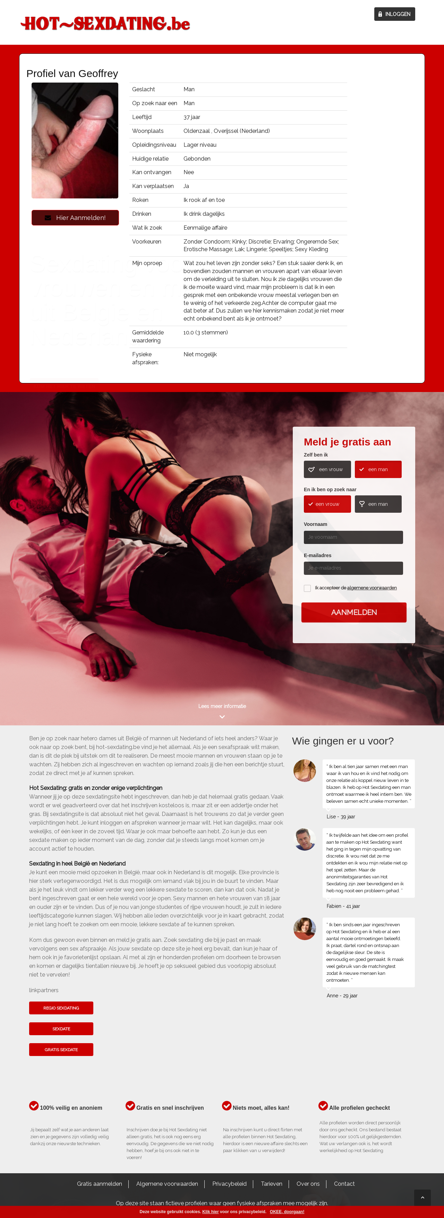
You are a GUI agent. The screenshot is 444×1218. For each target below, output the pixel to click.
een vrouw (331, 469)
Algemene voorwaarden (167, 1184)
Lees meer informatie (222, 706)
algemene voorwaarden (372, 587)
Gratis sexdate (61, 1049)
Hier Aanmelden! (75, 217)
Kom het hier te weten (64, 555)
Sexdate (61, 1029)
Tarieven (271, 1184)
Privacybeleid (229, 1184)
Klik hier (210, 1211)
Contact (344, 1184)
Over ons (308, 1184)
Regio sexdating (61, 1008)
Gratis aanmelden (99, 1184)
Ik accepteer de (356, 587)
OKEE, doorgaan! (287, 1211)
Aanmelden (354, 612)
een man (378, 469)
